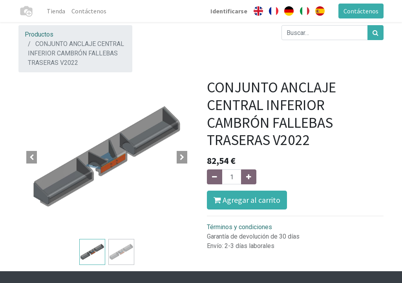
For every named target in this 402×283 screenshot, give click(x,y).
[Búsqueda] (375, 32)
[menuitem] (56, 11)
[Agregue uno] (248, 176)
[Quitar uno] (214, 176)
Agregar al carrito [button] (247, 200)
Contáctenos (361, 11)
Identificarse (228, 11)
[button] (31, 157)
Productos (39, 34)
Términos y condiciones (239, 227)
